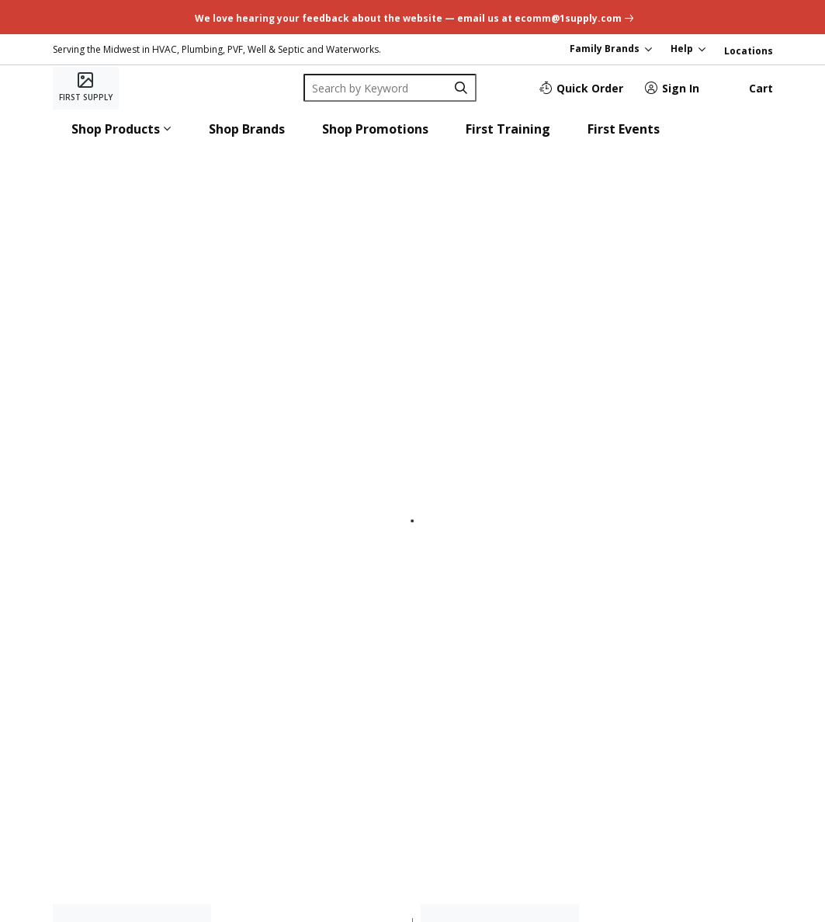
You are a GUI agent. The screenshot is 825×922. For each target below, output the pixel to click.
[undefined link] (412, 16)
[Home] (86, 88)
